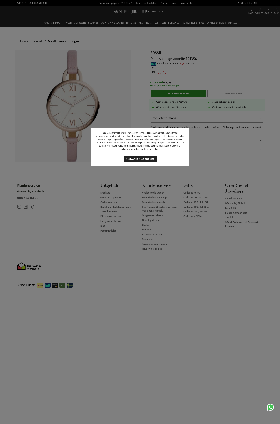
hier (114, 142)
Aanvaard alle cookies (140, 159)
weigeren (122, 146)
